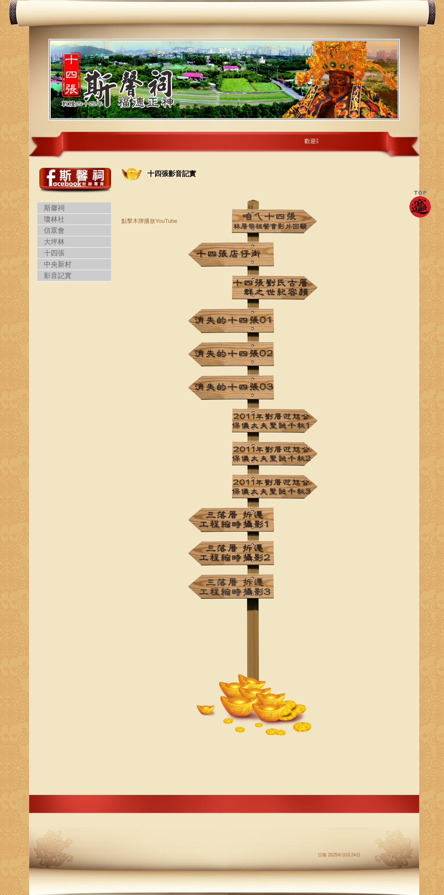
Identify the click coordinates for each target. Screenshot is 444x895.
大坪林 (54, 241)
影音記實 (58, 275)
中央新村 (58, 264)
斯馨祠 (54, 208)
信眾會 (54, 230)
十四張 (54, 253)
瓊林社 (54, 219)
